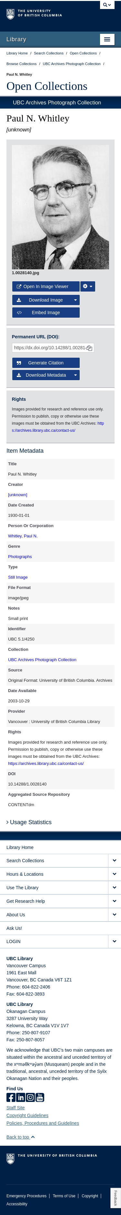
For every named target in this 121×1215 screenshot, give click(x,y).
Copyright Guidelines (27, 1115)
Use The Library (22, 887)
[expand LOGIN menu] (114, 941)
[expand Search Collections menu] (114, 860)
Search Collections (25, 860)
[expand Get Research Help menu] (114, 901)
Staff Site (15, 1107)
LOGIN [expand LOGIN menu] (13, 941)
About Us (15, 914)
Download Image (47, 300)
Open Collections (46, 86)
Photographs (20, 556)
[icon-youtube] (39, 1098)
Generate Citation (40, 362)
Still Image (18, 577)
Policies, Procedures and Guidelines (42, 1123)
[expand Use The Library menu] (114, 887)
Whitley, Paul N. (23, 536)
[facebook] (10, 1098)
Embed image (38, 312)
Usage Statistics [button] (29, 822)
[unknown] (17, 494)
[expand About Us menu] (114, 914)
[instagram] (30, 1098)
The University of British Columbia (44, 13)
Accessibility (16, 1204)
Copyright (90, 1196)
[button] (32, 1136)
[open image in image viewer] (60, 206)
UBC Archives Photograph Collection (57, 103)
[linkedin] (20, 1098)
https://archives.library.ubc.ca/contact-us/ (46, 763)
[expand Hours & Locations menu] (114, 874)
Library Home (20, 847)
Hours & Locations (24, 874)
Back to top (20, 1137)
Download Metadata (47, 375)
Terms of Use (64, 1196)
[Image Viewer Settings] (88, 286)
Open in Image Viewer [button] (42, 286)
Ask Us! (14, 928)
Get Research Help (25, 901)
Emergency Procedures (26, 1196)
